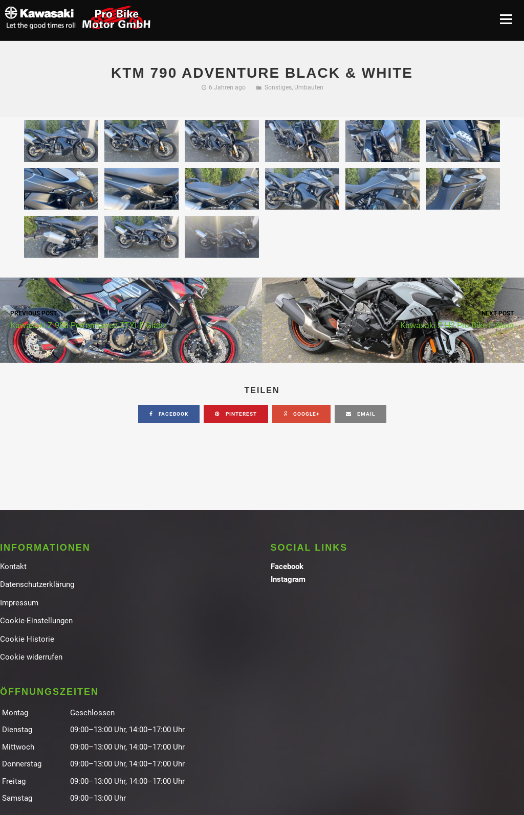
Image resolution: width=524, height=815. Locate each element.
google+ (301, 414)
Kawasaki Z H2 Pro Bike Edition (393, 319)
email (360, 414)
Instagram (288, 579)
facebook (168, 414)
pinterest (236, 414)
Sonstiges (278, 87)
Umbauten (308, 87)
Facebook (287, 566)
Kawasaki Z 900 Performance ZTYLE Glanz (131, 319)
